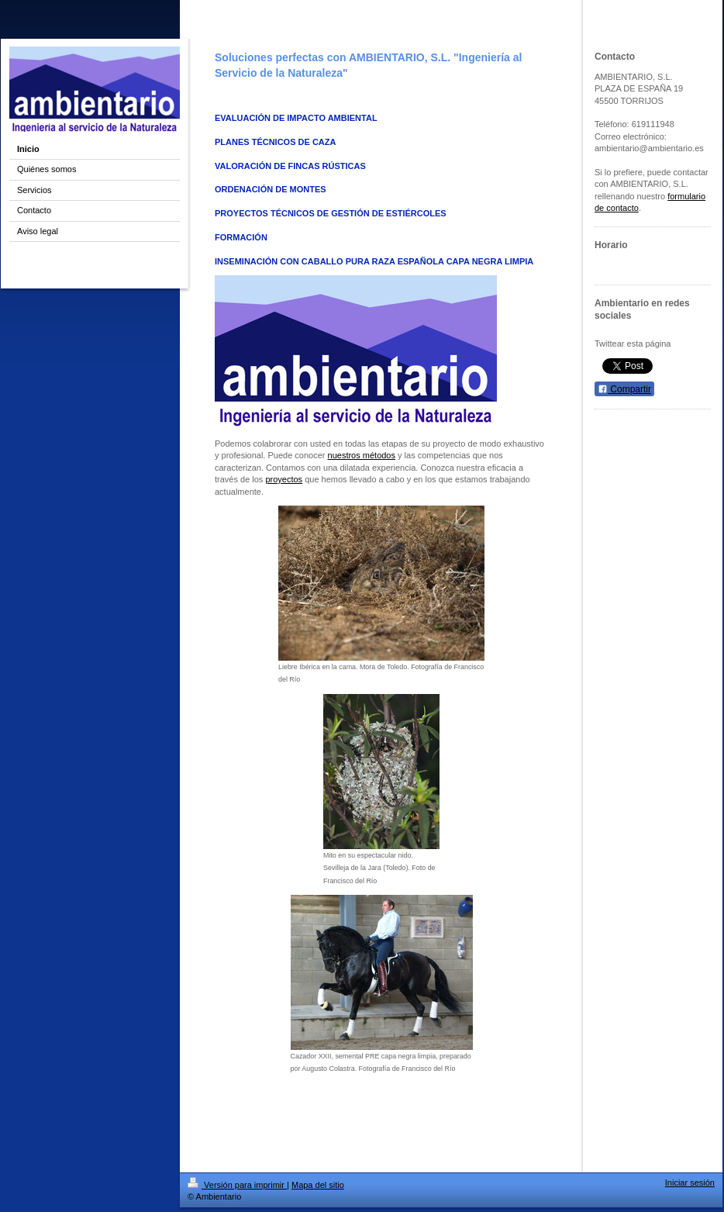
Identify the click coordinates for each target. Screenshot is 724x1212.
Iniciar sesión (690, 1182)
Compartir (624, 389)
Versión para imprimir (237, 1185)
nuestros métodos (361, 455)
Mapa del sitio (317, 1185)
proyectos (283, 479)
